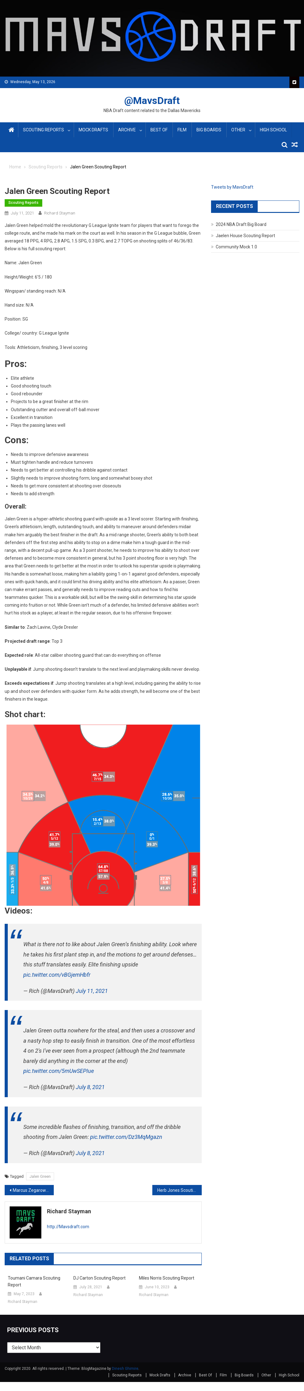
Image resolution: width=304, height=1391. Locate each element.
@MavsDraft (152, 100)
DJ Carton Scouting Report (99, 1278)
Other (238, 129)
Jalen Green (40, 1176)
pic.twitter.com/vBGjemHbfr (56, 974)
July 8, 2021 (90, 1087)
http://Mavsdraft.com (68, 1226)
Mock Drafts (93, 129)
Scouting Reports (43, 129)
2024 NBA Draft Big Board (241, 224)
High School (273, 129)
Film (182, 129)
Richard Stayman (59, 213)
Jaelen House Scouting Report (245, 235)
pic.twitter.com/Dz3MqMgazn (126, 1137)
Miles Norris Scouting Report (166, 1278)
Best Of (159, 129)
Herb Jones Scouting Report (179, 1190)
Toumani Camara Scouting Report (34, 1281)
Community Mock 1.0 (236, 246)
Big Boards (208, 129)
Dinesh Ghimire (125, 1368)
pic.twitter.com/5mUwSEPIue (58, 1071)
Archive (127, 129)
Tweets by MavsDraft (232, 187)
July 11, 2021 (92, 991)
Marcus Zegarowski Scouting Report (33, 1190)
